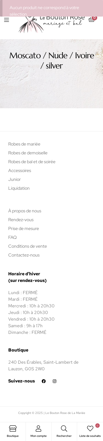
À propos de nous (24, 211)
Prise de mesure (23, 228)
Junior (14, 179)
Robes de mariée (24, 144)
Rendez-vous (21, 220)
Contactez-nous (24, 255)
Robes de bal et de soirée (31, 162)
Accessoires (19, 170)
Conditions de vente (27, 246)
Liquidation (19, 188)
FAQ (12, 237)
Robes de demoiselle (28, 153)
